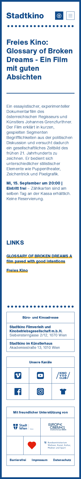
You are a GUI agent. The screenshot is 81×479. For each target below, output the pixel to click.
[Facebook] (18, 392)
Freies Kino (17, 270)
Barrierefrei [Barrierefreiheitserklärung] (18, 460)
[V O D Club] (63, 375)
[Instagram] (40, 392)
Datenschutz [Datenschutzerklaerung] (62, 460)
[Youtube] (40, 375)
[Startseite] (25, 15)
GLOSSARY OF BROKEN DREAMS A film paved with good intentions (39, 258)
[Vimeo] (18, 375)
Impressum (39, 460)
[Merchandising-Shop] (63, 392)
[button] (70, 16)
